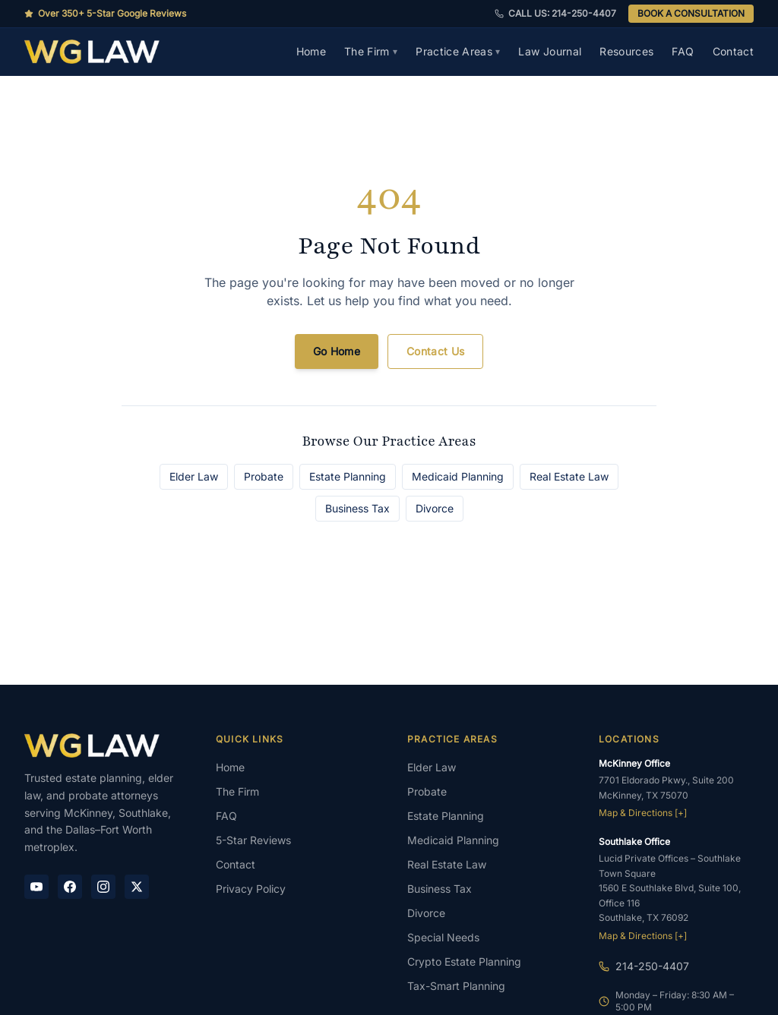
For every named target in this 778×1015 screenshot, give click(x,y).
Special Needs (443, 937)
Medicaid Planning (458, 476)
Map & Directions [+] (643, 812)
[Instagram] (103, 887)
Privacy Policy (251, 888)
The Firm (370, 51)
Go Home (336, 351)
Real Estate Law (569, 476)
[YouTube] (36, 887)
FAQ (683, 51)
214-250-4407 (652, 966)
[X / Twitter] (137, 887)
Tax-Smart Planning (456, 985)
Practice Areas (458, 51)
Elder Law (193, 476)
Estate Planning (347, 476)
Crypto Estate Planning (464, 961)
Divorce (435, 508)
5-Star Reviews (253, 840)
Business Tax (357, 508)
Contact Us (435, 351)
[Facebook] (70, 887)
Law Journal (549, 51)
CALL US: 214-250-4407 (555, 13)
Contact (733, 51)
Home (311, 51)
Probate (263, 476)
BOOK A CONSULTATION (691, 13)
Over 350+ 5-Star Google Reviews (105, 13)
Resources (626, 51)
